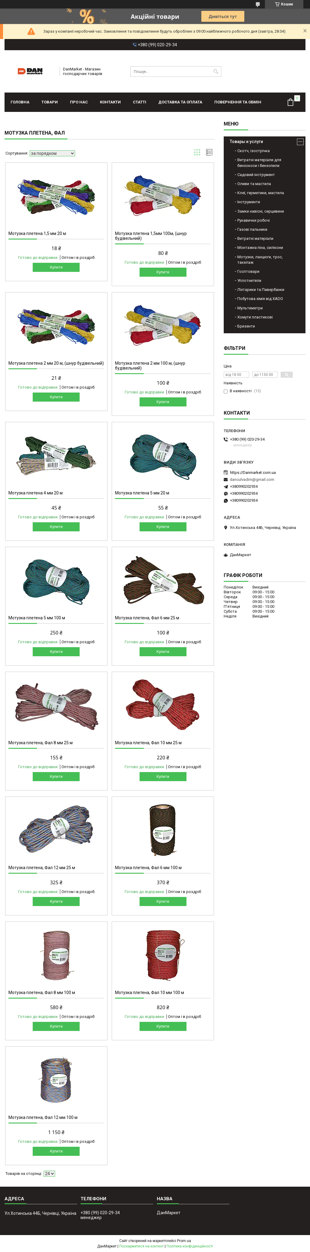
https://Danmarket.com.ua (253, 472)
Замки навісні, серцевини (260, 211)
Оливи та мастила (254, 183)
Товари (49, 102)
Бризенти (246, 326)
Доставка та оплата (180, 102)
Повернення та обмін (237, 102)
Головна (20, 102)
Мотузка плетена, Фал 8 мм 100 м (41, 992)
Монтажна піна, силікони (260, 247)
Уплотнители (249, 280)
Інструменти (248, 202)
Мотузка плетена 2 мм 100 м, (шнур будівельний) (150, 365)
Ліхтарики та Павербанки (260, 289)
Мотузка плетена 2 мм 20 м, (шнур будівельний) (56, 363)
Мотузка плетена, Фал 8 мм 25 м (40, 742)
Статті (139, 102)
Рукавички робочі (253, 220)
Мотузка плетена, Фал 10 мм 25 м (148, 742)
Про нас (79, 102)
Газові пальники (252, 229)
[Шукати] (216, 71)
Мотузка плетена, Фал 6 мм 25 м (147, 617)
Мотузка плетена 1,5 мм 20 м (37, 233)
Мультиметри (250, 308)
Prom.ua (184, 1241)
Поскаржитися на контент (141, 1246)
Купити (56, 267)
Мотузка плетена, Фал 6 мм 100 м (148, 867)
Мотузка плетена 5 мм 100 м (36, 617)
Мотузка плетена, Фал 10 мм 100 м (149, 992)
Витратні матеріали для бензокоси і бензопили (259, 163)
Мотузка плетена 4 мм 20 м (35, 493)
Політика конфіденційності (190, 1246)
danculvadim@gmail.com (252, 479)
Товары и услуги (246, 141)
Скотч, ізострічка (253, 150)
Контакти (110, 102)
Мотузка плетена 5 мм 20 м (142, 493)
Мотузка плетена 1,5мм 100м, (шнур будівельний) (151, 236)
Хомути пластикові (255, 317)
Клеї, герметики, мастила (260, 193)
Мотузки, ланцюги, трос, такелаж (260, 260)
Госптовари (248, 271)
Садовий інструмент (256, 174)
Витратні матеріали (255, 238)
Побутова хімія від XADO (260, 298)
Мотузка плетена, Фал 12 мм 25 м (41, 867)
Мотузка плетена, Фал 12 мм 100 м (43, 1117)
